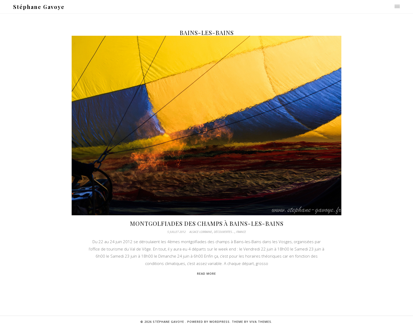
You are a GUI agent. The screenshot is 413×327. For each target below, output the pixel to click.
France (241, 232)
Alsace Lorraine (200, 232)
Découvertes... (224, 232)
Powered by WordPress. (209, 322)
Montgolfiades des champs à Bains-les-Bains (206, 223)
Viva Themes (260, 322)
